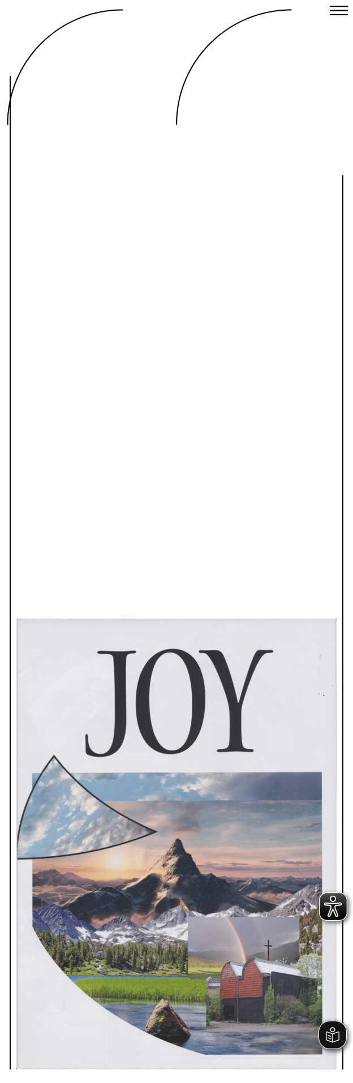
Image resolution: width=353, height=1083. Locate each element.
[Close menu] (339, 12)
